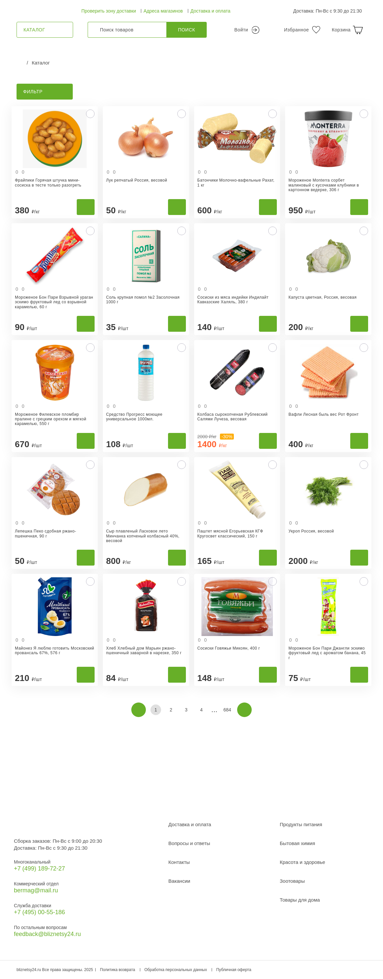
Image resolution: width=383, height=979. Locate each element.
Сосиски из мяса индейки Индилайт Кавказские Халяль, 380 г (233, 299)
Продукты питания (301, 824)
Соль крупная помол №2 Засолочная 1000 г (143, 299)
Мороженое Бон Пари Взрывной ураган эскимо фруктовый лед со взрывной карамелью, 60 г (54, 302)
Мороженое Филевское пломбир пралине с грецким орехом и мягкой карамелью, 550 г (50, 419)
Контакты (179, 862)
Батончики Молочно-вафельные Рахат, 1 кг (236, 182)
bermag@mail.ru (36, 890)
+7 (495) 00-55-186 (39, 912)
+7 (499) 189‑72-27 (39, 868)
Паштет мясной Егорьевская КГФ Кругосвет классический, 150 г (230, 533)
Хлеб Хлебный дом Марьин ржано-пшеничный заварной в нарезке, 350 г (144, 650)
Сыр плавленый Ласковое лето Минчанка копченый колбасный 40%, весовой (143, 536)
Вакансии (179, 881)
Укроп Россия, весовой (311, 531)
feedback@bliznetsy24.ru (47, 934)
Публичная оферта (233, 969)
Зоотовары (292, 881)
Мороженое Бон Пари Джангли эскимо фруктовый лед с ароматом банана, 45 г (327, 653)
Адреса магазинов (163, 11)
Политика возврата (117, 969)
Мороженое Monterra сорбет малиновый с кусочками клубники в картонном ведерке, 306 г (323, 185)
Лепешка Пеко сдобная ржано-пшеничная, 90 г (45, 533)
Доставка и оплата (211, 11)
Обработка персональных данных (176, 969)
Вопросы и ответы (189, 843)
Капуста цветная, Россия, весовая (322, 297)
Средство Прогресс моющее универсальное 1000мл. (134, 416)
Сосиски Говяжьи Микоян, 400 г (228, 648)
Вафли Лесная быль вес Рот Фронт (323, 414)
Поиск (186, 29)
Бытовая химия (297, 843)
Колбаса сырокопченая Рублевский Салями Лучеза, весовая (232, 416)
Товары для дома (300, 900)
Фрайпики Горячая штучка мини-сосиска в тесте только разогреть (48, 182)
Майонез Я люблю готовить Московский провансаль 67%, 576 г (54, 650)
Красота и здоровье (302, 862)
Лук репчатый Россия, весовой (136, 180)
